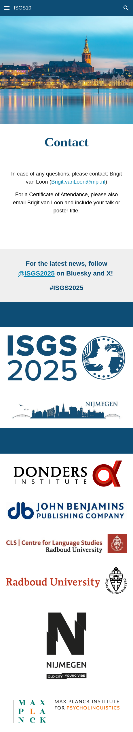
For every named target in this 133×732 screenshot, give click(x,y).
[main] (66, 142)
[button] (7, 8)
